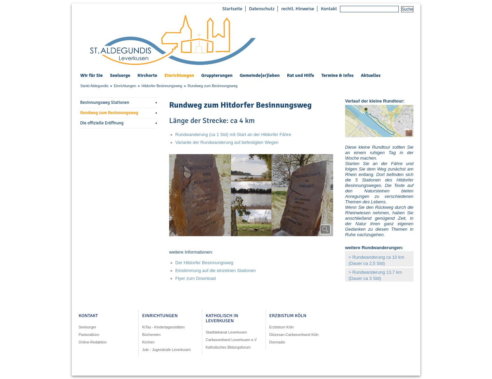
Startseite (232, 9)
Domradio (277, 342)
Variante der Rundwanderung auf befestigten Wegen (226, 142)
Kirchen (148, 342)
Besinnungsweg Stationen (104, 102)
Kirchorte (147, 75)
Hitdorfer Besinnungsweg (161, 86)
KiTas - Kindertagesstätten (163, 327)
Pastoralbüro (89, 335)
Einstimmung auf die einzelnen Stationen (215, 270)
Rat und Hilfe (300, 75)
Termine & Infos (337, 75)
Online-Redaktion (93, 342)
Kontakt (329, 9)
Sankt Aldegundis (94, 86)
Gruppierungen (217, 75)
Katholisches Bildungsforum (228, 347)
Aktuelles (371, 75)
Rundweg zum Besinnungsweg (212, 86)
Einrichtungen (179, 75)
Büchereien (151, 335)
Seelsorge (120, 75)
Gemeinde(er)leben (260, 75)
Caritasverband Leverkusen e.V (231, 340)
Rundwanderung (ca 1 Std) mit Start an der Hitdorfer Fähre (233, 134)
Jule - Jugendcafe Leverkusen (166, 350)
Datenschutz (262, 9)
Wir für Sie (92, 75)
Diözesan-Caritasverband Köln (294, 335)
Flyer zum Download (195, 278)
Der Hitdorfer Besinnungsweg (204, 262)
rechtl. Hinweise (297, 9)
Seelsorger (87, 327)
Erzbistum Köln (281, 327)
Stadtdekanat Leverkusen (226, 332)
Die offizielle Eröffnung (102, 123)
